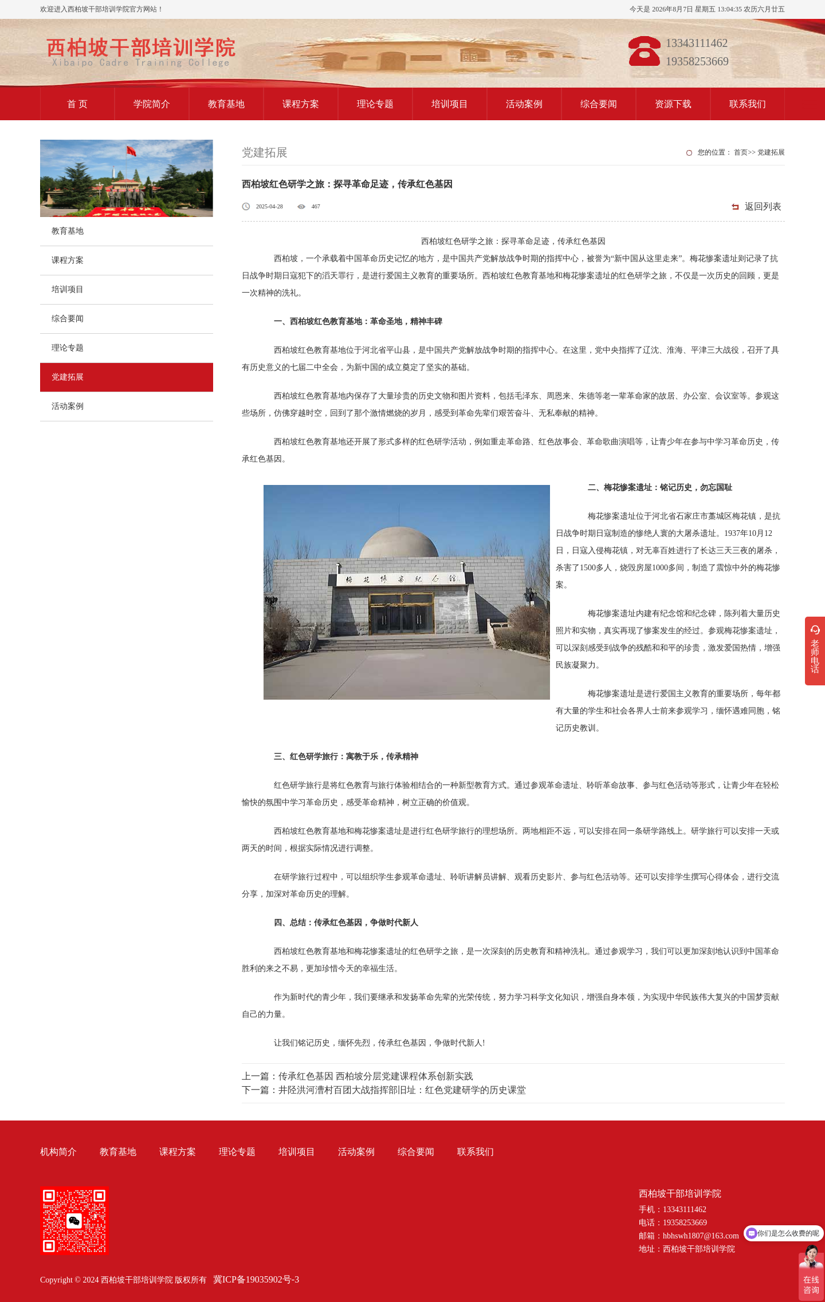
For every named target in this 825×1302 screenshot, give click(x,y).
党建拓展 (68, 377)
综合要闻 (598, 104)
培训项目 (449, 104)
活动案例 (524, 104)
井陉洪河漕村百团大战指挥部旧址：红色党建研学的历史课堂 (402, 1090)
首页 (741, 152)
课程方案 (300, 104)
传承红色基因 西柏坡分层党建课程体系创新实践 (375, 1076)
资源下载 (673, 104)
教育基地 (226, 104)
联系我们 (747, 104)
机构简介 (58, 1152)
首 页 (77, 104)
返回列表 (763, 206)
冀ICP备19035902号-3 (256, 1279)
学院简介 (151, 104)
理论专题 (375, 104)
